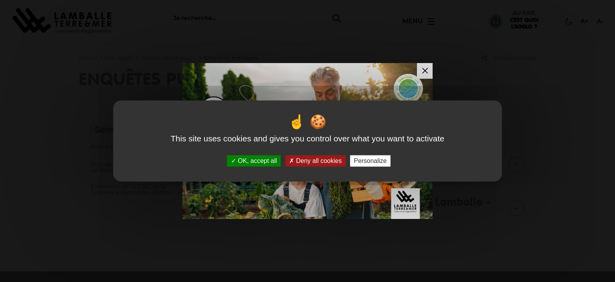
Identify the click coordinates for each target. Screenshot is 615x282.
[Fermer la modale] (425, 71)
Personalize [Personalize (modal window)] (370, 160)
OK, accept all (254, 160)
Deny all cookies (315, 160)
